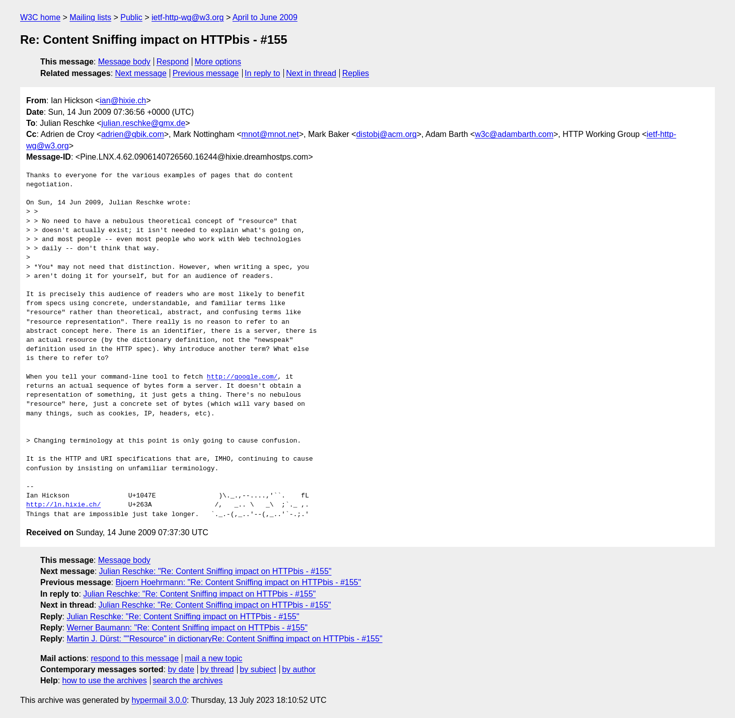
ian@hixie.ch (123, 100)
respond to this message (134, 658)
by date (181, 669)
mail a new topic (214, 658)
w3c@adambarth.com (514, 134)
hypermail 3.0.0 (158, 700)
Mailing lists (90, 17)
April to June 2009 (265, 17)
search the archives (188, 680)
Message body (124, 61)
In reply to (262, 73)
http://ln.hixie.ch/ (63, 505)
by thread (217, 669)
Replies (355, 73)
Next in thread (311, 73)
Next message (141, 73)
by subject (258, 669)
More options (218, 61)
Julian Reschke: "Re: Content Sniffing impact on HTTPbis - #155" (215, 571)
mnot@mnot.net (270, 134)
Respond (173, 61)
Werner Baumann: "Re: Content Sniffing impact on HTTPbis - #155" (187, 627)
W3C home (40, 17)
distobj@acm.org (386, 134)
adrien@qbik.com (132, 134)
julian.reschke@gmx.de (144, 123)
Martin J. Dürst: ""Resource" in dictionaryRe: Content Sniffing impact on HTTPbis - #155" (224, 638)
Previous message (206, 73)
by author (299, 669)
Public (131, 17)
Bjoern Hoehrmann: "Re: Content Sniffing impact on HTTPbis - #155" (238, 582)
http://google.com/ (242, 377)
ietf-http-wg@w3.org (188, 17)
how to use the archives (104, 680)
